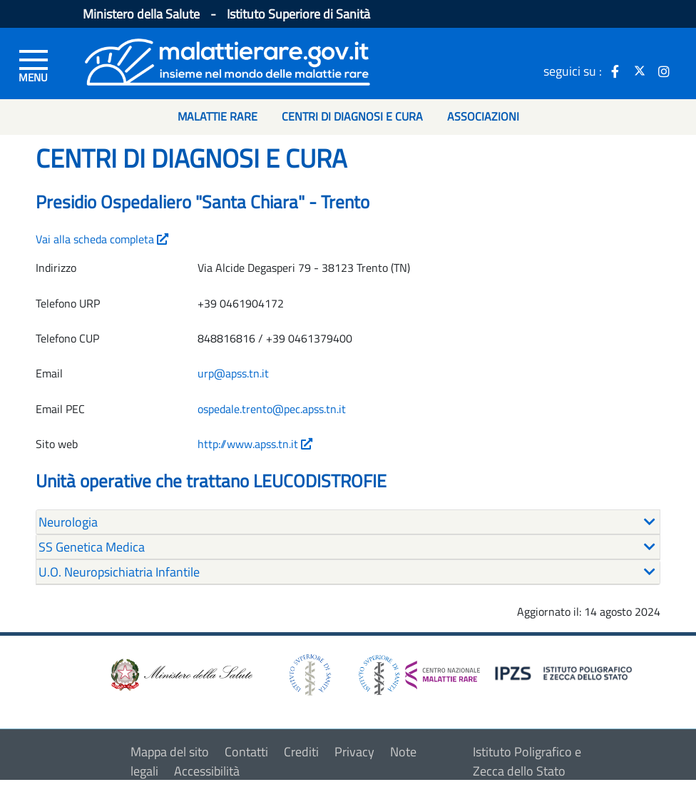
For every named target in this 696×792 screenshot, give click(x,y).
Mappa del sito (169, 751)
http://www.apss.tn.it (255, 443)
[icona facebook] (615, 70)
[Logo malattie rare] (227, 60)
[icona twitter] (639, 70)
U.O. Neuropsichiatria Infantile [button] (119, 572)
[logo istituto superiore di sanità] (308, 673)
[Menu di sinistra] (33, 65)
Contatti (246, 751)
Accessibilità (207, 771)
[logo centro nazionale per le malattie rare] (419, 671)
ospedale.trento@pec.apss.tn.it (272, 408)
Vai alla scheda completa (102, 239)
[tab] (348, 522)
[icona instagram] (664, 70)
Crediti (301, 751)
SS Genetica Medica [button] (92, 547)
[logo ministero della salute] (180, 673)
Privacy (354, 751)
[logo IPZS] (565, 671)
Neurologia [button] (68, 522)
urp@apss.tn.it (233, 373)
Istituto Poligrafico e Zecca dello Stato (527, 761)
